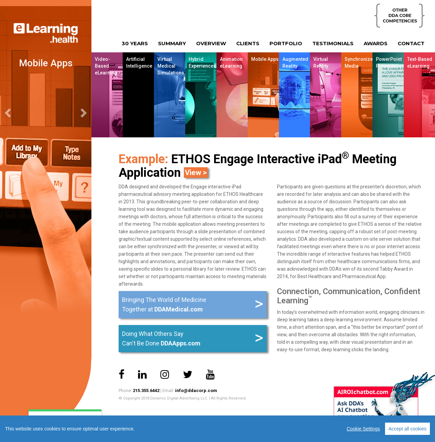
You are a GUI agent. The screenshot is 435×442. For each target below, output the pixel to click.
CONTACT (411, 43)
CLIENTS (247, 43)
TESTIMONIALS (332, 43)
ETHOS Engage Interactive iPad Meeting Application (258, 166)
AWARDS (375, 43)
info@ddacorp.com (196, 390)
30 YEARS (135, 43)
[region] (217, 428)
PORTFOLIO (285, 43)
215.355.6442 (146, 390)
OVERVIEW (211, 43)
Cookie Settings (363, 428)
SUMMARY (172, 43)
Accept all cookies (407, 428)
